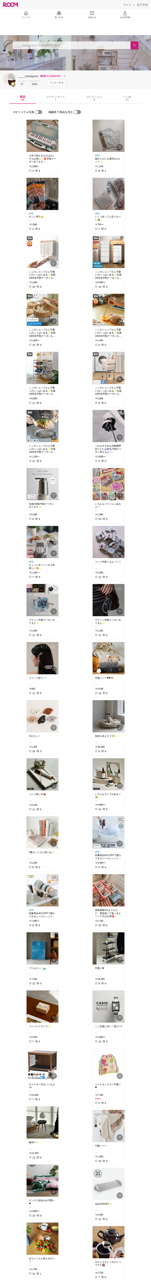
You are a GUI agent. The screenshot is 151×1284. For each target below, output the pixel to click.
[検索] (134, 45)
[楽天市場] (142, 4)
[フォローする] (56, 83)
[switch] (38, 112)
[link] (42, 136)
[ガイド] (127, 4)
